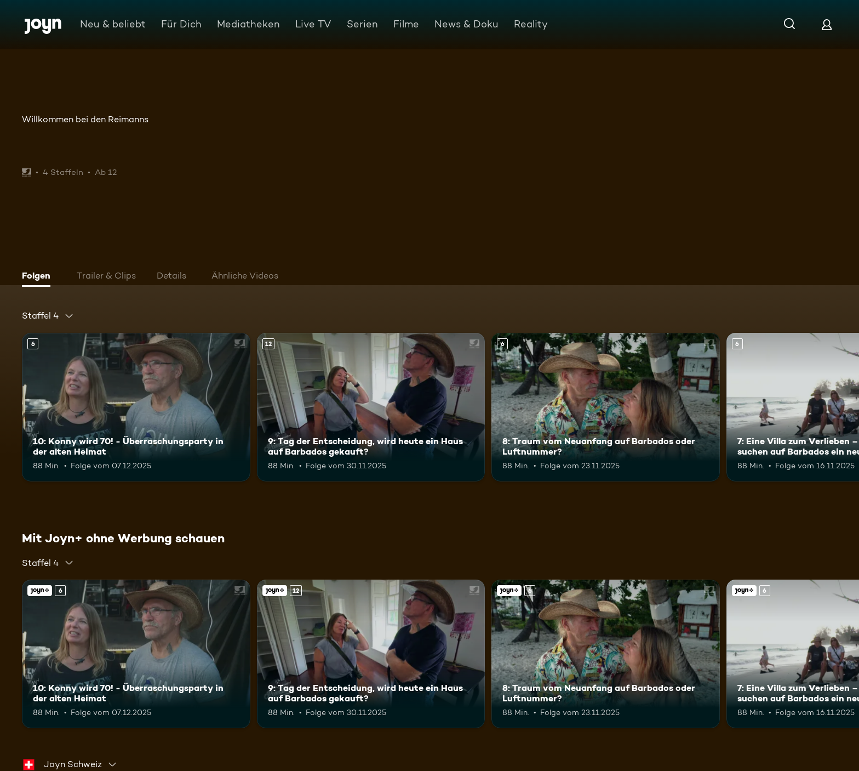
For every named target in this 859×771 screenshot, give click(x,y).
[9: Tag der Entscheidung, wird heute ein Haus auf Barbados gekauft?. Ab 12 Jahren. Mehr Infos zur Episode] (371, 407)
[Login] (826, 24)
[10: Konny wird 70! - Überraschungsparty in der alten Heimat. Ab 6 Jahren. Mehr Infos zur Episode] (136, 407)
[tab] (39, 277)
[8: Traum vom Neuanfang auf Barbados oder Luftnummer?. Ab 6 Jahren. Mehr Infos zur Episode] (605, 407)
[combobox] (47, 316)
